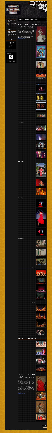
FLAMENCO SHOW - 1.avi (21, 38)
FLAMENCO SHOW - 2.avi (21, 393)
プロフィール (10, 45)
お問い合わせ (10, 46)
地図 (8, 47)
